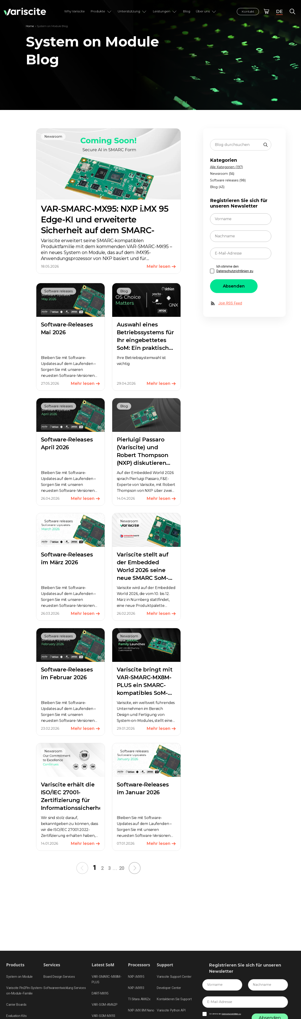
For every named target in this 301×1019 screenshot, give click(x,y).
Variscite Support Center (174, 977)
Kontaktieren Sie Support (174, 999)
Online (266, 11)
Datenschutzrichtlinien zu (234, 271)
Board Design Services (59, 977)
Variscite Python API (171, 1010)
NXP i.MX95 (136, 977)
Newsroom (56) (222, 174)
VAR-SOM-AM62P (104, 1005)
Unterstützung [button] (132, 11)
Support (165, 964)
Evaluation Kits (16, 1016)
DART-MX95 (100, 993)
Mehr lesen (161, 266)
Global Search (292, 11)
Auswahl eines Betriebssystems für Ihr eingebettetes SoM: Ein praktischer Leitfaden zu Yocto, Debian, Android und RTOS (146, 348)
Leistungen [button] (165, 11)
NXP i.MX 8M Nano (141, 1010)
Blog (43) (217, 187)
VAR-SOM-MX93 (103, 1016)
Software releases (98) (228, 180)
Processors (139, 964)
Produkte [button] (101, 11)
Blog (186, 11)
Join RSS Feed (226, 303)
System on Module (19, 977)
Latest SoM (103, 964)
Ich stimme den (234, 269)
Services (51, 964)
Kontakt (248, 11)
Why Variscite (74, 11)
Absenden (234, 286)
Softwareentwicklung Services (64, 988)
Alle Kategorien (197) (226, 167)
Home (30, 26)
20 (121, 868)
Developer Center (169, 988)
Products (15, 964)
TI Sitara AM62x (139, 999)
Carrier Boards (16, 1005)
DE (279, 11)
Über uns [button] (206, 11)
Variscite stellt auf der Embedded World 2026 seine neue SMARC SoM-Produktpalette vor (144, 570)
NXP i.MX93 (136, 988)
